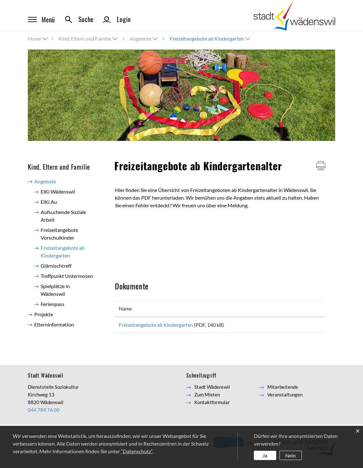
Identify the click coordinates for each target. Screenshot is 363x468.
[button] (89, 38)
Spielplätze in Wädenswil (55, 290)
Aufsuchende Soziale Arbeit (63, 216)
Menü (41, 19)
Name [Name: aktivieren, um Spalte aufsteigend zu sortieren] (125, 308)
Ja (264, 455)
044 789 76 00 (44, 412)
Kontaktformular (212, 404)
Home (34, 38)
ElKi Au (49, 202)
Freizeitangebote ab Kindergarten (70, 251)
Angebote (45, 181)
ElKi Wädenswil (58, 191)
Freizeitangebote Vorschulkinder (59, 234)
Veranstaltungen (284, 397)
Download (300, 326)
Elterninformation (54, 324)
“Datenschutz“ (136, 451)
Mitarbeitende (282, 389)
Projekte (43, 314)
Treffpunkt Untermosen (67, 276)
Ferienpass (52, 304)
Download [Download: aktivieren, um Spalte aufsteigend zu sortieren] (291, 308)
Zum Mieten (207, 397)
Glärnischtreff (56, 266)
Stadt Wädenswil (212, 389)
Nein (290, 455)
